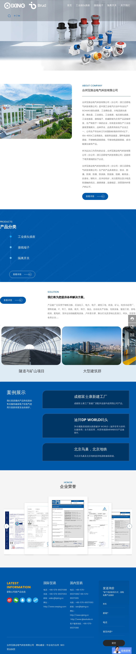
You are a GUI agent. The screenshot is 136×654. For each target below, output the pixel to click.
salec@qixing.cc (56, 598)
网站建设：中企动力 (45, 645)
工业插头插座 (26, 237)
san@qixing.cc (82, 606)
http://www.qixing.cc (79, 615)
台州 (57, 645)
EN (19, 15)
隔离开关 (23, 258)
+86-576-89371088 (58, 589)
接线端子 (23, 247)
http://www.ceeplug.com (54, 606)
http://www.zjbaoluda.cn (82, 619)
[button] (5, 351)
